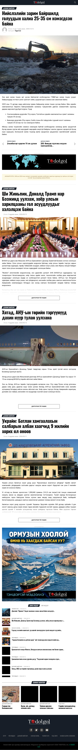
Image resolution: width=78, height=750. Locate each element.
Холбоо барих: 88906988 (67, 736)
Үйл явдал (11, 736)
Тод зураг (55, 736)
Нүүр (4, 736)
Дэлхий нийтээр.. (22, 736)
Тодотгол (18, 31)
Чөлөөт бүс (45, 736)
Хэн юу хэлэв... (35, 736)
